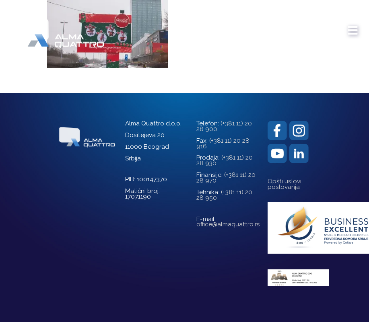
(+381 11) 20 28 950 (224, 195)
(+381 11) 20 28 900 (224, 126)
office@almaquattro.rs (228, 224)
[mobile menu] (353, 26)
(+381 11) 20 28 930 (224, 160)
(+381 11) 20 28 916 (222, 143)
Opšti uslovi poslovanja (284, 184)
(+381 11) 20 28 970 (226, 177)
